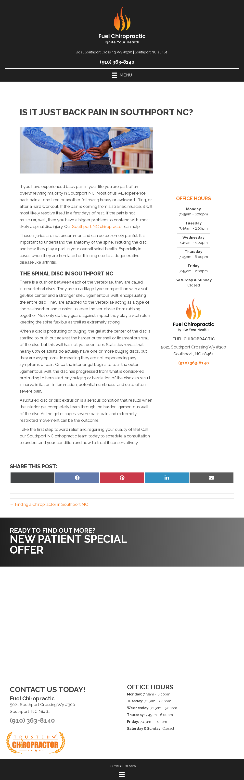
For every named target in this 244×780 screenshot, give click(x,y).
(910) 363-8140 (117, 62)
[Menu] (122, 774)
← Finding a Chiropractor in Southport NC (49, 504)
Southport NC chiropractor (97, 226)
